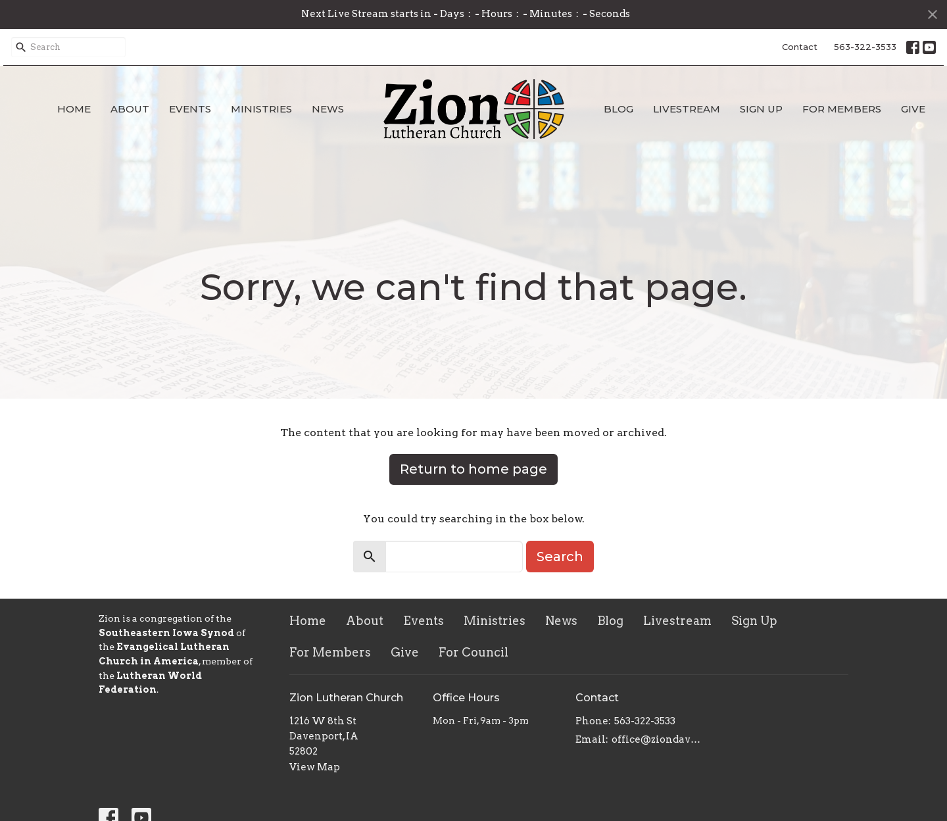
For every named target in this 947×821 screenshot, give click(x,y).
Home (74, 109)
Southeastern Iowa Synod (166, 633)
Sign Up (761, 109)
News (328, 109)
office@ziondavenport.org (659, 739)
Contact (799, 46)
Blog (618, 109)
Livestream (686, 109)
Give (913, 109)
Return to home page (473, 469)
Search (560, 556)
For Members (841, 109)
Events (190, 109)
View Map (314, 767)
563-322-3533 (865, 46)
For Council (473, 652)
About (129, 109)
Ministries (261, 109)
